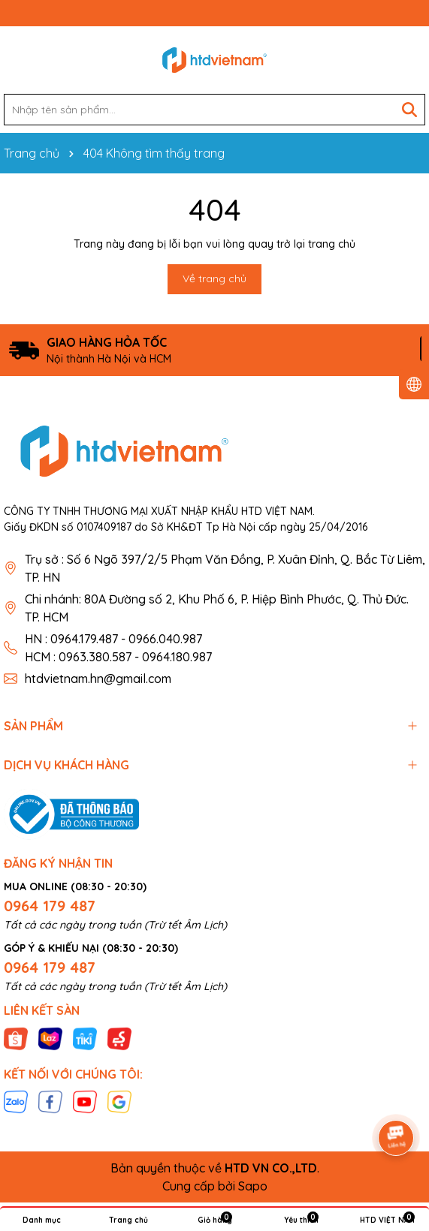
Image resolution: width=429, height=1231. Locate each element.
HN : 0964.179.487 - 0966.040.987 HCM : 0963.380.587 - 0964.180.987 (118, 647)
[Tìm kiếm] (409, 109)
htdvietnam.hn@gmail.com (98, 678)
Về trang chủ (214, 278)
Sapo (252, 1185)
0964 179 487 (49, 905)
